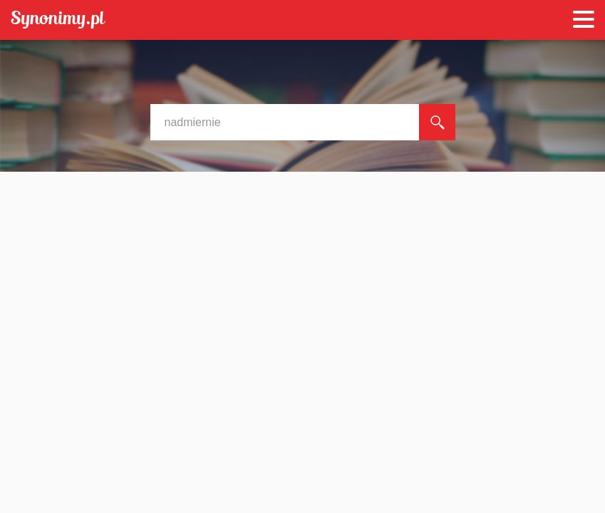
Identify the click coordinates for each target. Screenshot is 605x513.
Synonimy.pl (58, 20)
